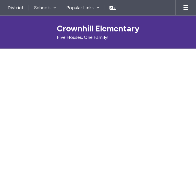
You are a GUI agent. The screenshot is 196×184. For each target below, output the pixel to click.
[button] (45, 7)
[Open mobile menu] (186, 7)
